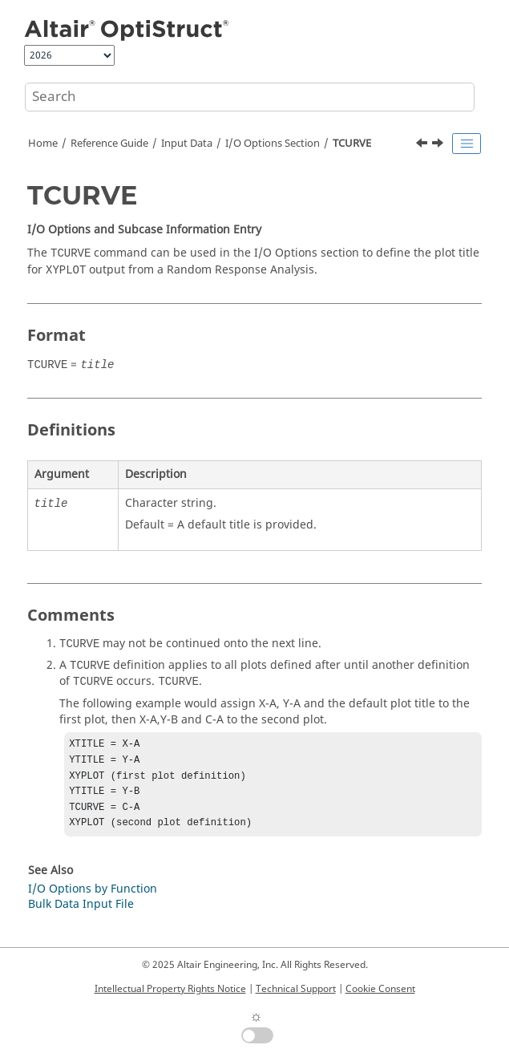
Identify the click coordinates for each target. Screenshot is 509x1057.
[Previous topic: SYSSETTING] (423, 145)
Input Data (186, 143)
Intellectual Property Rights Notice (170, 989)
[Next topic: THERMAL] (439, 145)
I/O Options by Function (92, 898)
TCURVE (352, 143)
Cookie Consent (380, 989)
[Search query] (250, 97)
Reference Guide (109, 143)
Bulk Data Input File (81, 913)
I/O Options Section (272, 143)
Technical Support (296, 989)
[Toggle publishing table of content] (466, 143)
